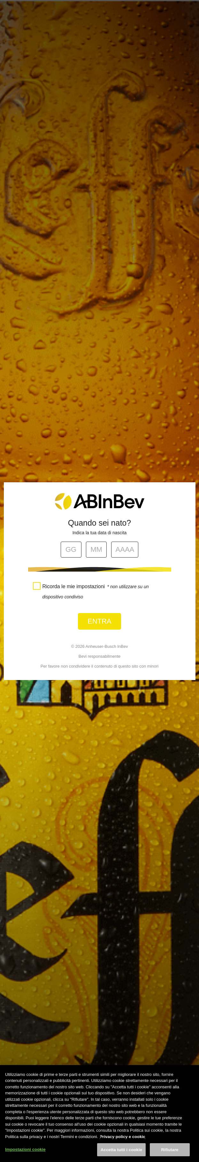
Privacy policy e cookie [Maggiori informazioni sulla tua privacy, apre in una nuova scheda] (122, 1145)
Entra (99, 621)
